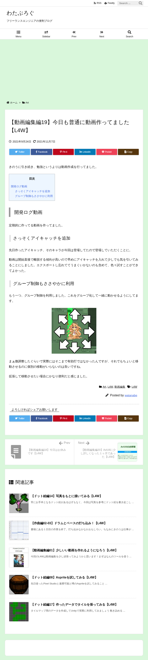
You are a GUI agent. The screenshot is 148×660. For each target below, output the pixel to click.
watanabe (131, 395)
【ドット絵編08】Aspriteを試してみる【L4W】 (64, 577)
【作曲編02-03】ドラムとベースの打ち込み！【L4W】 (69, 523)
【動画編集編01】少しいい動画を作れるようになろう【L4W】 (74, 550)
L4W (110, 386)
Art (27, 102)
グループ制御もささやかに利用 (34, 196)
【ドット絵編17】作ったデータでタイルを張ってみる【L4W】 (74, 604)
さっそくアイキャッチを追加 (32, 191)
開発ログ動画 (19, 186)
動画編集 (119, 386)
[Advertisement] (74, 68)
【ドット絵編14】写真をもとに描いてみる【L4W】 (67, 496)
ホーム (14, 102)
